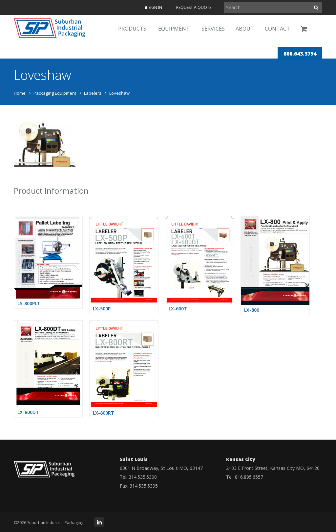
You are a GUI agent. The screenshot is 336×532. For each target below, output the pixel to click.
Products (132, 28)
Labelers (92, 93)
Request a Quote (193, 7)
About (245, 28)
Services (213, 28)
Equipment (174, 28)
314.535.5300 (143, 477)
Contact (277, 28)
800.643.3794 (300, 53)
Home (20, 93)
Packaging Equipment (54, 93)
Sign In (153, 7)
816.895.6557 (249, 477)
